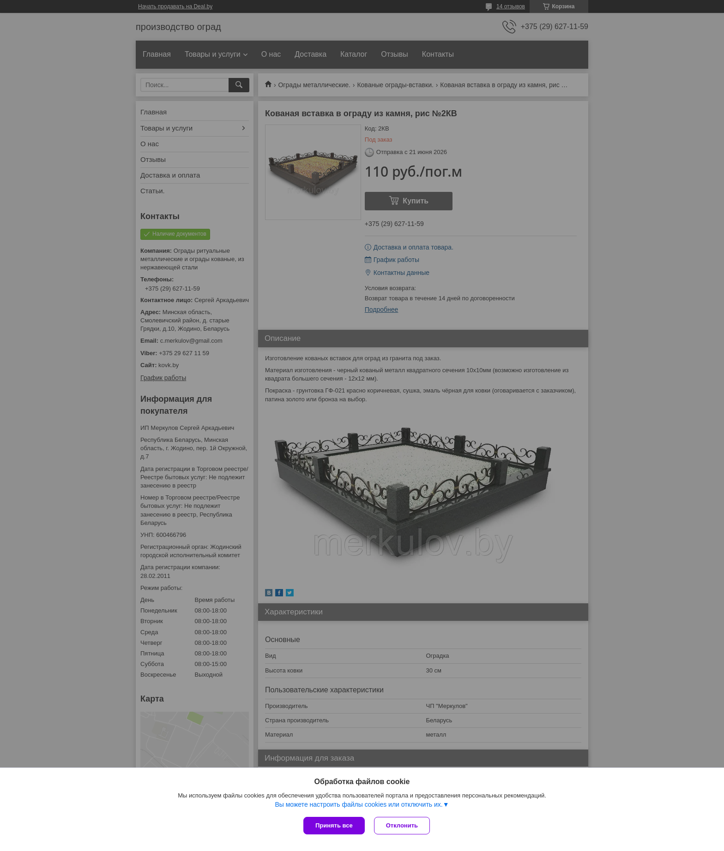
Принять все (334, 825)
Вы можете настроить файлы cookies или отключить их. (358, 804)
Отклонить (402, 825)
